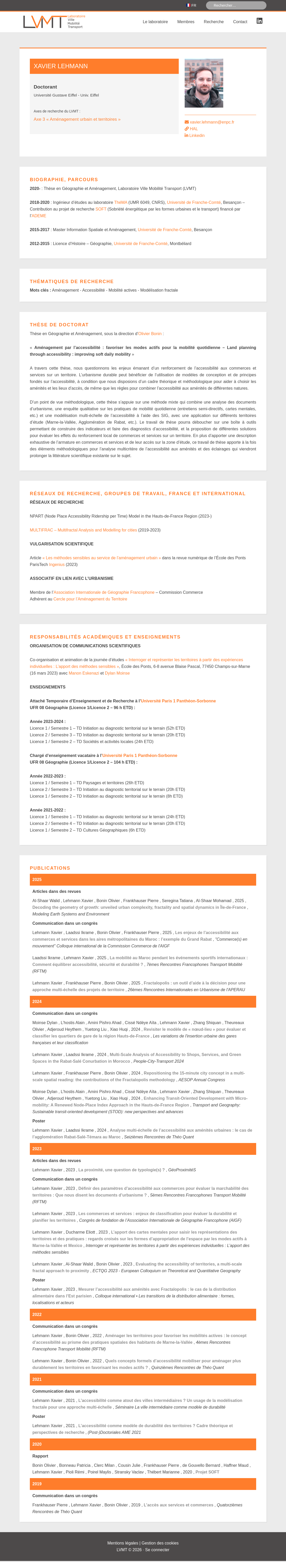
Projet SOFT (207, 1473)
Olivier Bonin (150, 335)
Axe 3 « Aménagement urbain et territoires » (77, 120)
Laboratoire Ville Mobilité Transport (58, 23)
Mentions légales (122, 1544)
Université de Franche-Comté (194, 203)
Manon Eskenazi (84, 674)
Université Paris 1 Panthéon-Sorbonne (178, 702)
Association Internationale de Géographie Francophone (103, 593)
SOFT (100, 210)
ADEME (39, 217)
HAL (194, 130)
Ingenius (57, 565)
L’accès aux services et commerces (178, 1506)
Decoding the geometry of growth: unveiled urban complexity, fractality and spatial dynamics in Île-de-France (139, 908)
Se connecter (157, 1551)
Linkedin (197, 136)
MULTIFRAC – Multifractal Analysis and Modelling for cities (83, 531)
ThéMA (120, 203)
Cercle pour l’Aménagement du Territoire (90, 600)
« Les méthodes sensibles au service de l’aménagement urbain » (101, 559)
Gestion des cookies (160, 1544)
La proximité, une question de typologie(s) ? (121, 1171)
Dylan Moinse (117, 674)
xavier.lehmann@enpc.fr (212, 123)
